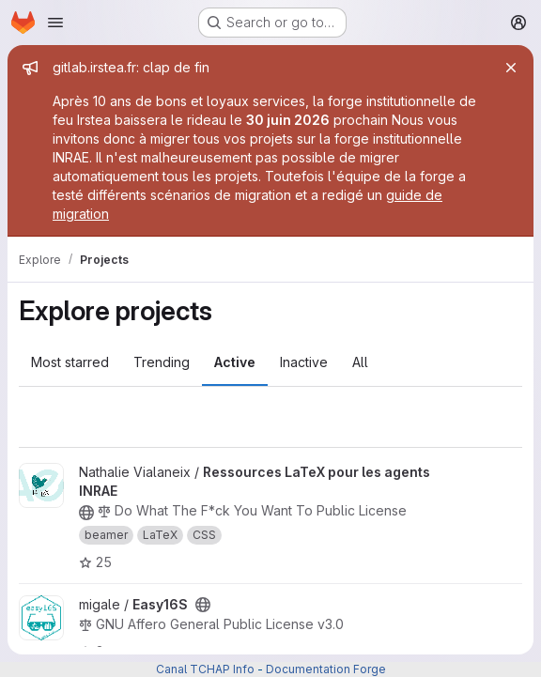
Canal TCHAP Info (205, 669)
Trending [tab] (161, 362)
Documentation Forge (326, 669)
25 (95, 562)
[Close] (511, 67)
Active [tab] (234, 362)
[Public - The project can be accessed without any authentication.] (86, 512)
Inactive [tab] (304, 362)
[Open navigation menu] (55, 23)
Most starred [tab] (70, 362)
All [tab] (360, 362)
